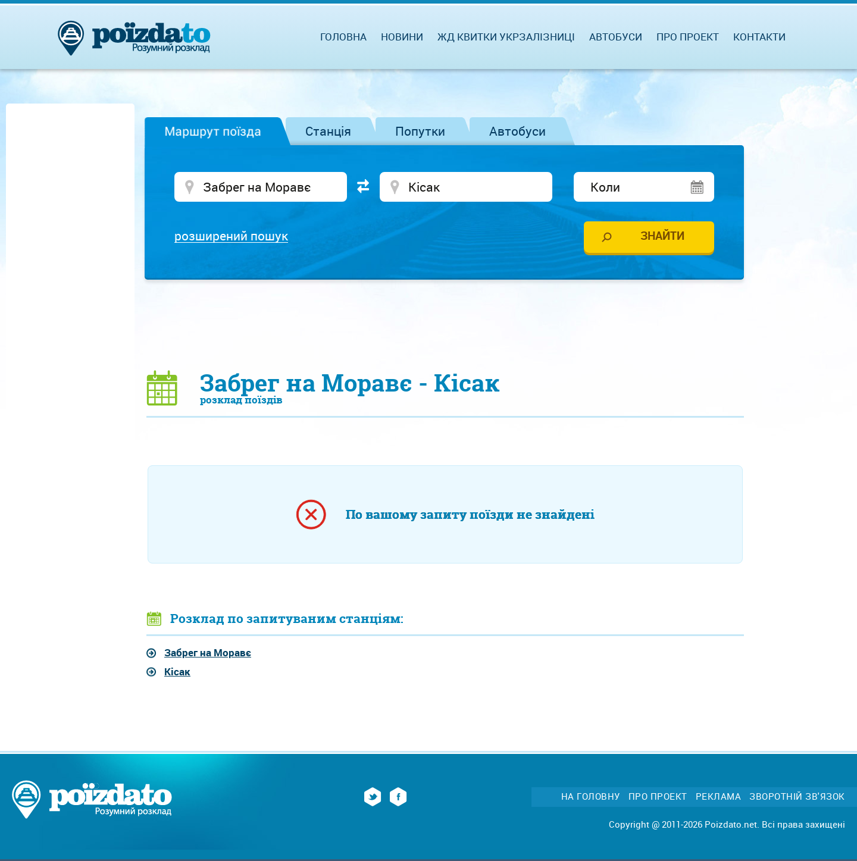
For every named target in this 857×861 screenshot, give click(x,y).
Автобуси (517, 131)
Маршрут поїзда (212, 131)
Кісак (177, 671)
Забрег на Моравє (207, 652)
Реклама (719, 796)
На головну (590, 796)
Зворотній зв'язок (797, 796)
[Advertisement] (445, 324)
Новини (402, 36)
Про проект (687, 36)
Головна (343, 36)
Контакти (759, 36)
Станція (328, 131)
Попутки (420, 131)
